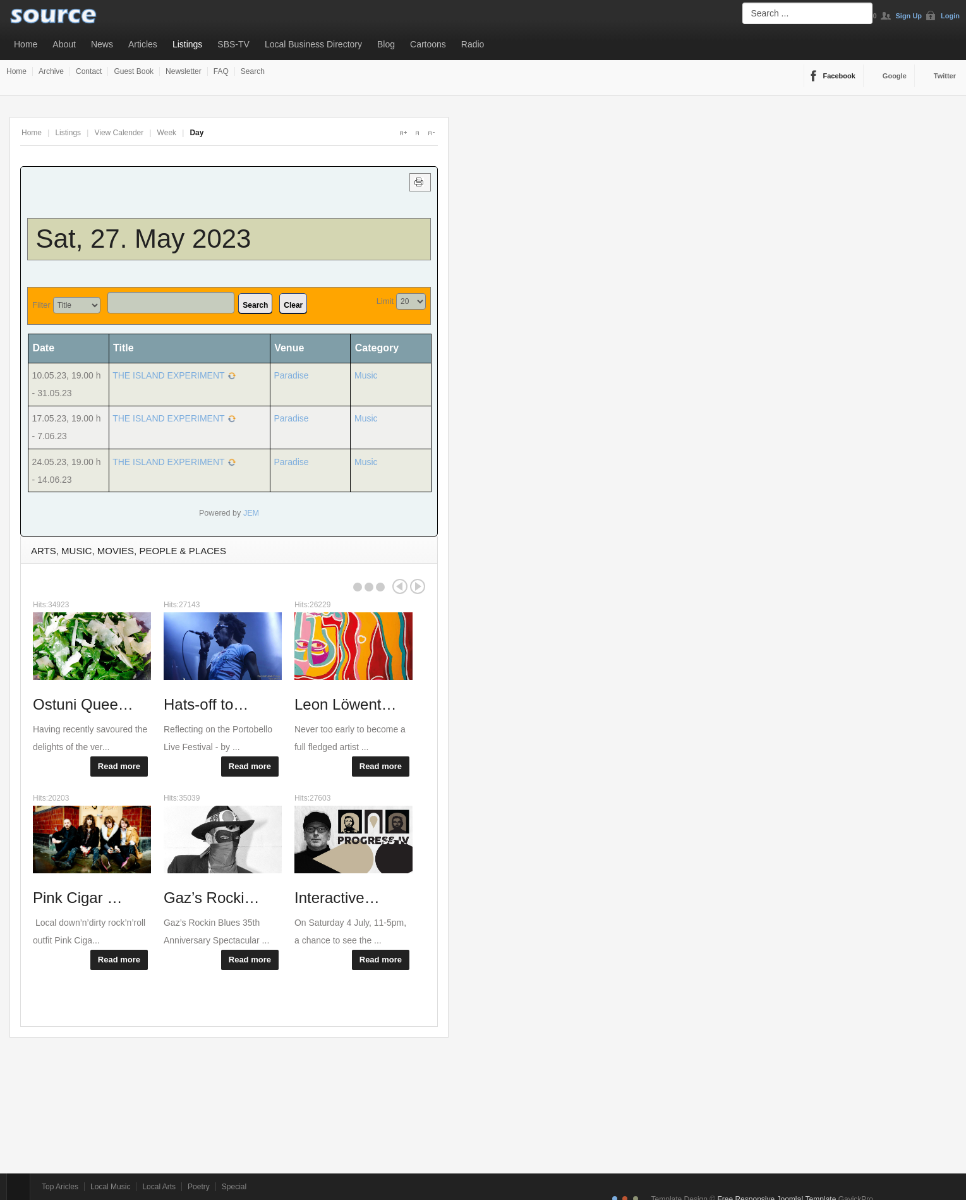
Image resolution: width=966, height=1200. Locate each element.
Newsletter (184, 71)
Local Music (110, 1186)
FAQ (221, 71)
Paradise (291, 375)
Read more (119, 766)
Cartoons (428, 44)
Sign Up (909, 16)
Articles (142, 44)
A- (431, 133)
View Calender (118, 132)
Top (18, 1186)
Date (47, 347)
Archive (51, 71)
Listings (187, 44)
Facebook (839, 76)
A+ (403, 133)
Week (166, 132)
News (102, 44)
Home (25, 44)
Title (123, 347)
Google (895, 76)
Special (234, 1186)
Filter (41, 305)
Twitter (945, 76)
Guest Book (134, 71)
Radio (473, 44)
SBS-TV (233, 44)
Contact (89, 71)
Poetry (199, 1186)
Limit (385, 301)
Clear (293, 305)
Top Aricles (60, 1186)
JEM (251, 513)
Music (366, 375)
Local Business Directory (313, 44)
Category (377, 347)
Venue (289, 347)
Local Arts (159, 1186)
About (64, 44)
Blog (386, 44)
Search (253, 71)
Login (950, 16)
